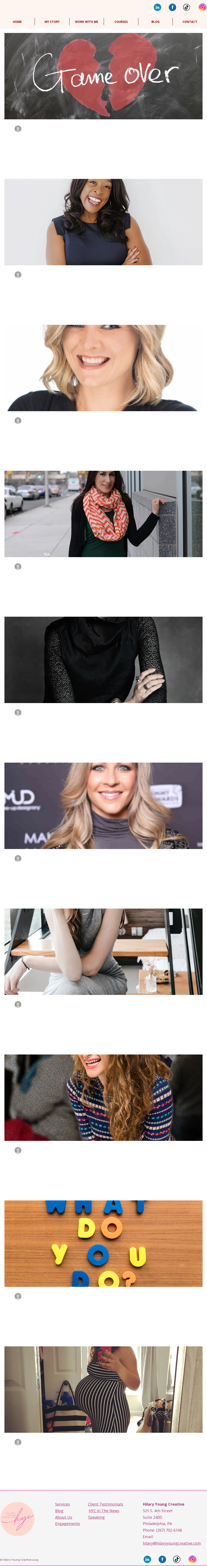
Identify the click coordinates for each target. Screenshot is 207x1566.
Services (62, 1504)
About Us (63, 1517)
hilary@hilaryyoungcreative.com (172, 1543)
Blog (59, 1510)
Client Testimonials (105, 1504)
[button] (121, 21)
